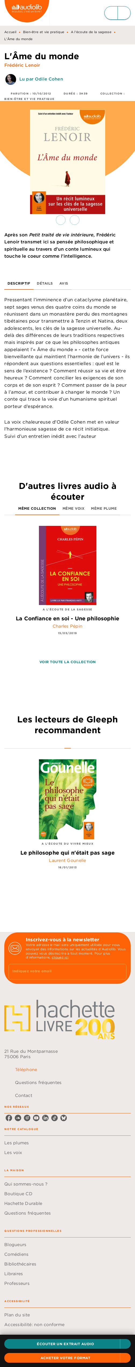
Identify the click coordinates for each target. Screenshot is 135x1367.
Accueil (10, 32)
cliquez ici (60, 957)
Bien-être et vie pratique (43, 32)
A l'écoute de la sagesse (91, 32)
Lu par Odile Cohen (41, 79)
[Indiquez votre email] (61, 971)
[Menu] (117, 13)
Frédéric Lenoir (22, 65)
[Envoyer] (120, 971)
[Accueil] (26, 13)
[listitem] (8, 1118)
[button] (67, 1344)
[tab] (19, 283)
